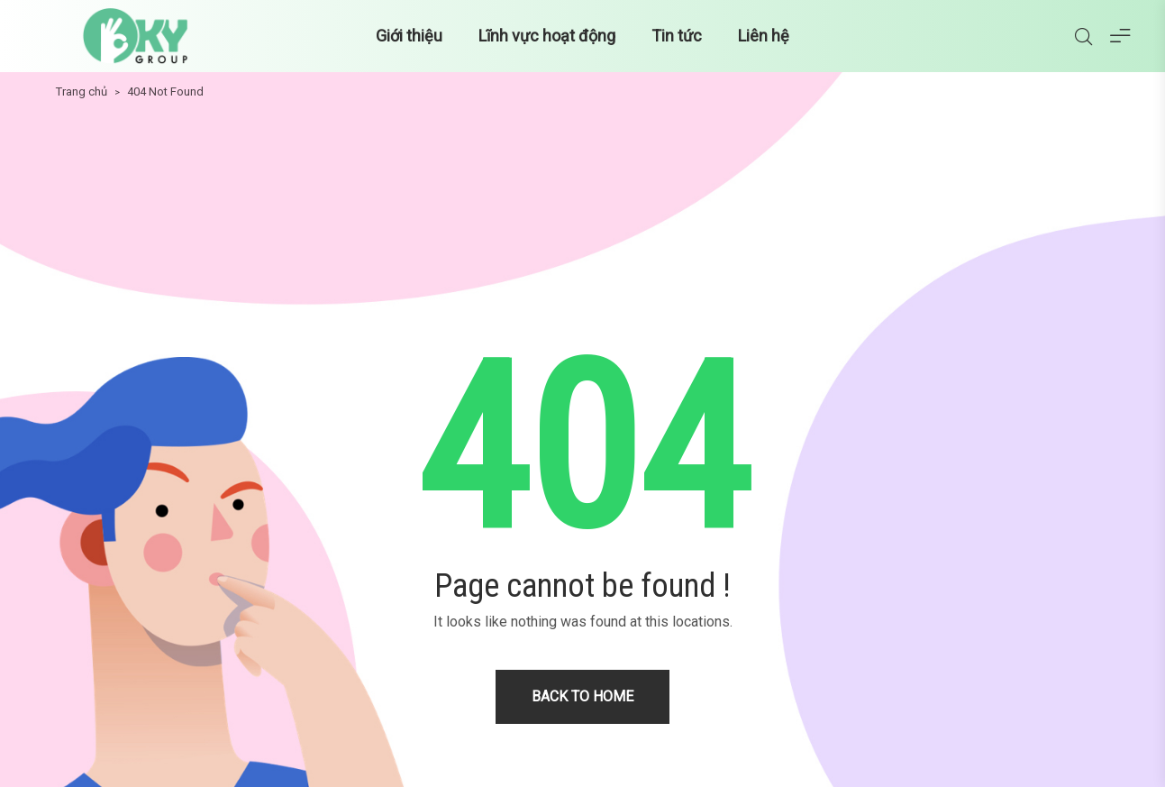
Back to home (582, 696)
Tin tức (676, 35)
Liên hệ (763, 35)
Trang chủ (81, 91)
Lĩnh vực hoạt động (546, 35)
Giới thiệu (409, 35)
